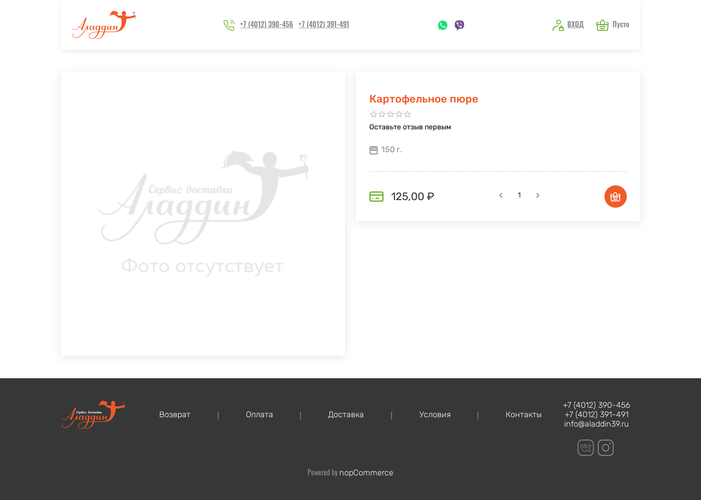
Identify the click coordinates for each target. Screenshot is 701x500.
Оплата (259, 414)
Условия (435, 414)
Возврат (174, 414)
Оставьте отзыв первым (410, 127)
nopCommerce (366, 473)
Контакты (524, 414)
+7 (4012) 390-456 (266, 24)
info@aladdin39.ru (596, 424)
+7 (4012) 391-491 (324, 24)
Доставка (346, 414)
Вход (575, 24)
